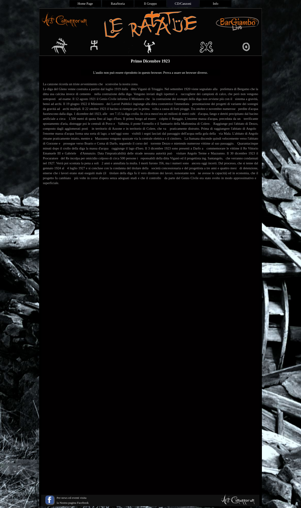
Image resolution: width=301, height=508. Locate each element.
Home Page (85, 3)
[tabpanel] (150, 138)
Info (215, 3)
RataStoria (118, 3)
